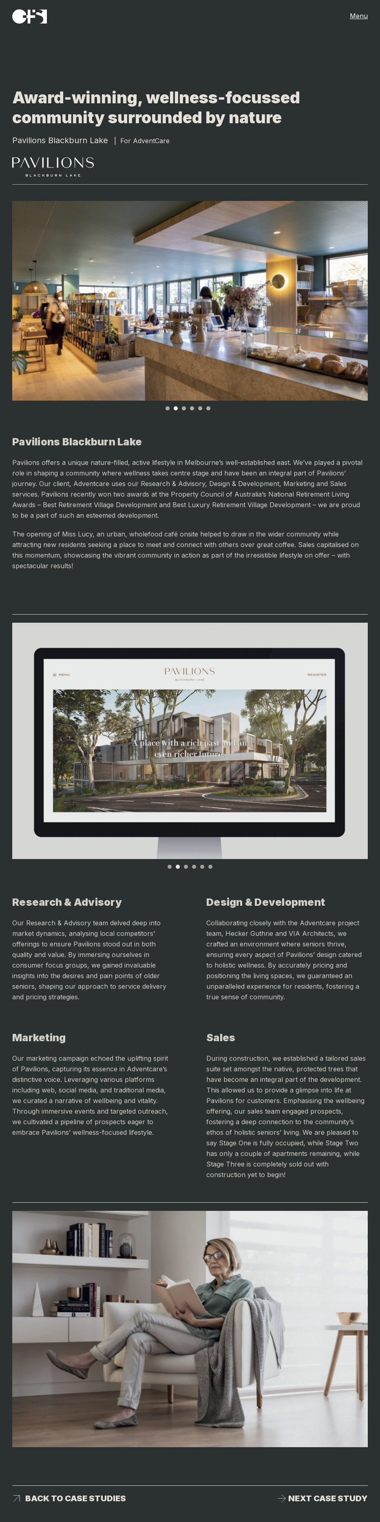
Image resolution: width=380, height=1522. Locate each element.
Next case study (328, 1498)
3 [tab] (184, 408)
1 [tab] (168, 408)
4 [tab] (192, 408)
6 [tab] (208, 408)
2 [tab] (176, 408)
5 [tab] (200, 408)
